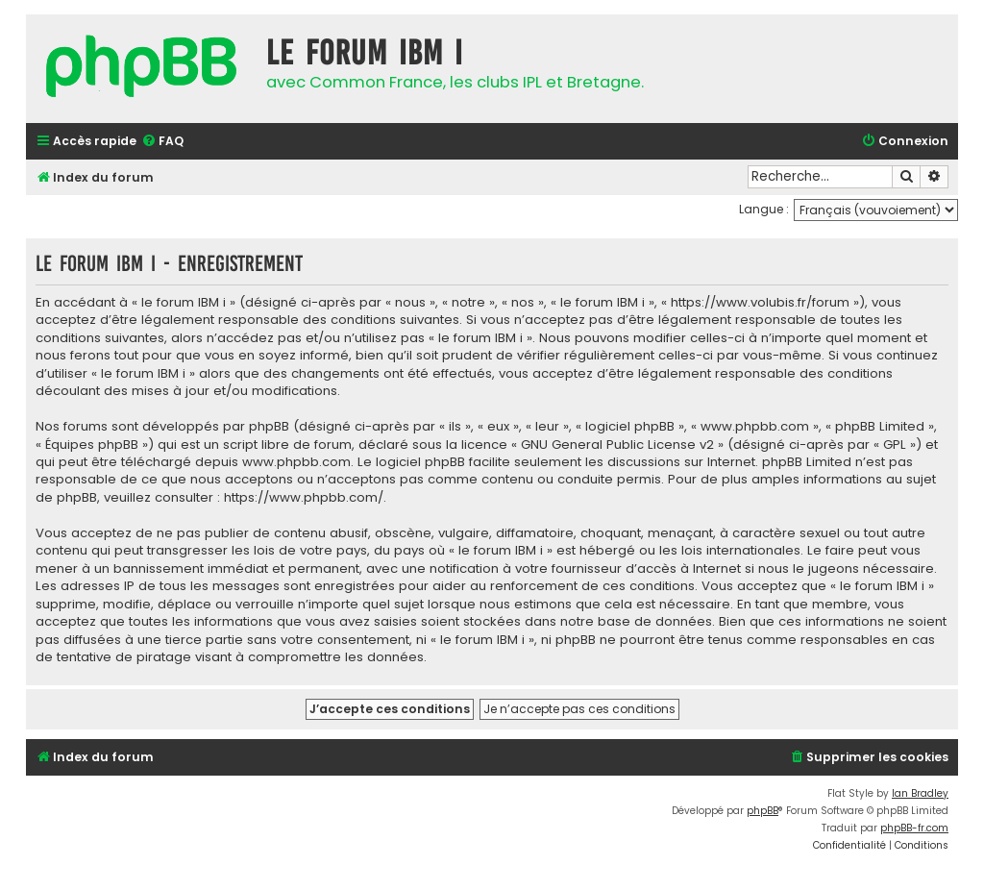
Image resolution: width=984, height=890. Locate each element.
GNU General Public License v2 (617, 445)
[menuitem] (162, 142)
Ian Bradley (920, 793)
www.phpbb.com (296, 462)
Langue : (764, 209)
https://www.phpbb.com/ (303, 498)
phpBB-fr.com (914, 828)
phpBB (762, 810)
